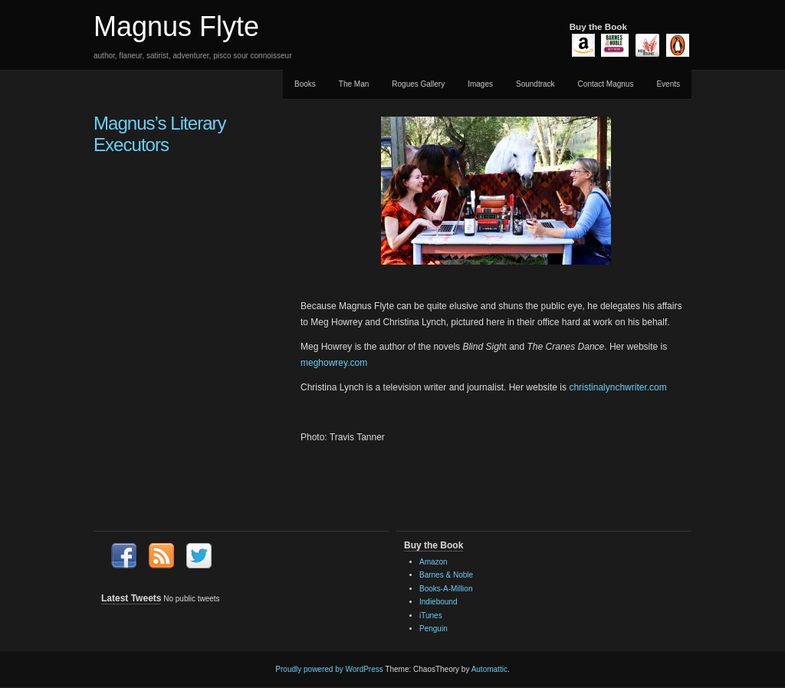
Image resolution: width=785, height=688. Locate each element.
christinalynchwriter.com (617, 387)
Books (305, 84)
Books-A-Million (445, 588)
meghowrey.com (334, 362)
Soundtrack (535, 84)
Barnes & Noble (446, 575)
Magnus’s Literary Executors (160, 134)
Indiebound (438, 601)
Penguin (433, 628)
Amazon (433, 562)
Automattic (489, 669)
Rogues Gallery (418, 84)
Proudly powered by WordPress (329, 669)
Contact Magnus (606, 84)
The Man (354, 84)
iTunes (430, 615)
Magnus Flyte (176, 26)
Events (668, 84)
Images (480, 84)
